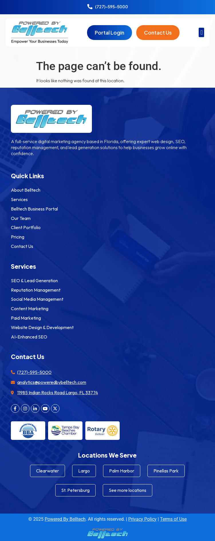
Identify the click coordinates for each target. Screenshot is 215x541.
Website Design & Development (42, 327)
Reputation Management (35, 290)
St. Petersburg (75, 490)
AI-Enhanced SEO (29, 337)
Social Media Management (37, 299)
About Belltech (25, 190)
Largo (84, 471)
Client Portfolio (26, 227)
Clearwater (47, 471)
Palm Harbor (121, 471)
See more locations (127, 490)
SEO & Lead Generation (34, 280)
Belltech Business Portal (34, 209)
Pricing (17, 237)
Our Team (21, 218)
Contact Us (22, 246)
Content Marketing (29, 308)
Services (19, 199)
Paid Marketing (26, 318)
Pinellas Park (166, 471)
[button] (201, 32)
